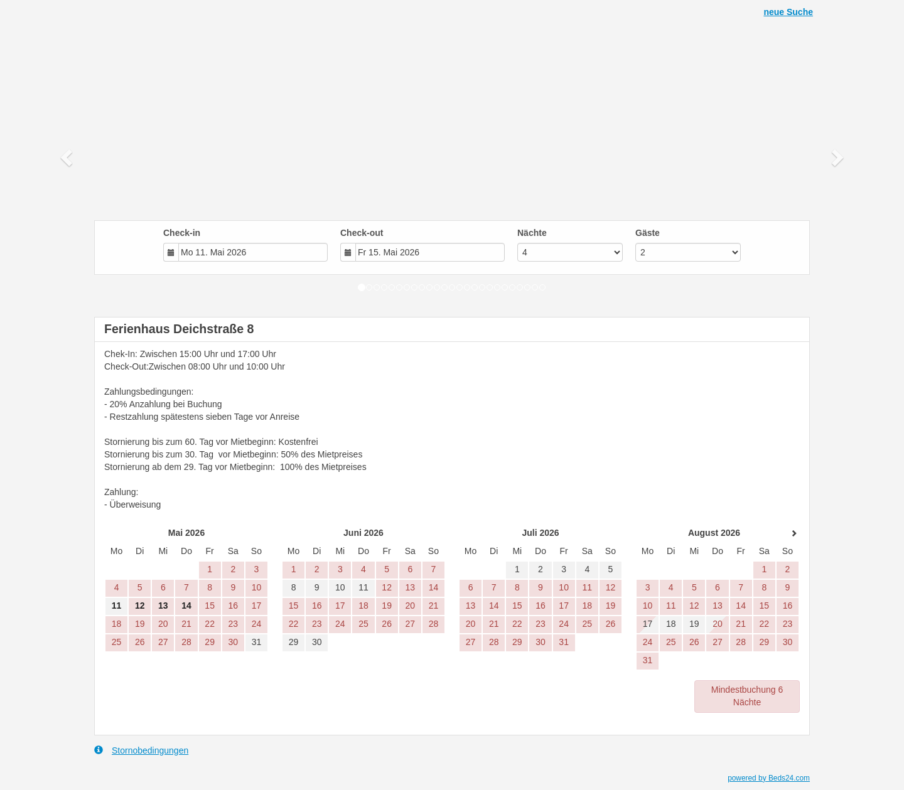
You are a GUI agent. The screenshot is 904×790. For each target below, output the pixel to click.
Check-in (181, 233)
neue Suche (788, 12)
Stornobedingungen (141, 750)
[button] (68, 157)
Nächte (532, 233)
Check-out (361, 233)
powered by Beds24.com (769, 778)
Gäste (647, 233)
